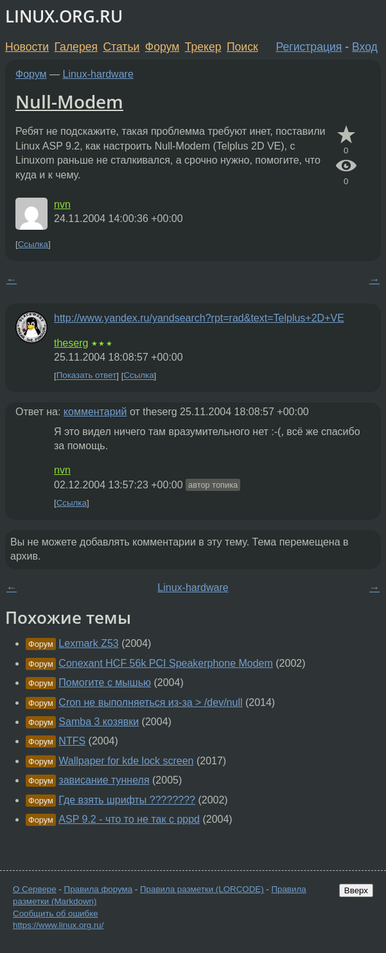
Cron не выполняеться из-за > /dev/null (150, 702)
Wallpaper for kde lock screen (125, 760)
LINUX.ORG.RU (64, 16)
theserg (71, 343)
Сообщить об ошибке (55, 913)
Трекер (203, 46)
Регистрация (309, 46)
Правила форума (98, 889)
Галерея (76, 46)
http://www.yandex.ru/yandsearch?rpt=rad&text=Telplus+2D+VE (199, 318)
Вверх (356, 890)
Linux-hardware (98, 74)
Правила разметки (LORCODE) (202, 889)
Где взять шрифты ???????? (126, 799)
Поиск (242, 46)
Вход (365, 46)
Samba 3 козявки (98, 721)
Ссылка (33, 244)
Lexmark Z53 (88, 643)
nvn (62, 204)
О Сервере (35, 889)
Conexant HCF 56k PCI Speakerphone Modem (165, 663)
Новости (27, 46)
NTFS (71, 740)
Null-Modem (69, 101)
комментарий (95, 411)
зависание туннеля (103, 780)
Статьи (121, 46)
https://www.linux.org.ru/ (58, 925)
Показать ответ (87, 376)
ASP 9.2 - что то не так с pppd (129, 819)
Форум (162, 46)
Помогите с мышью (104, 682)
